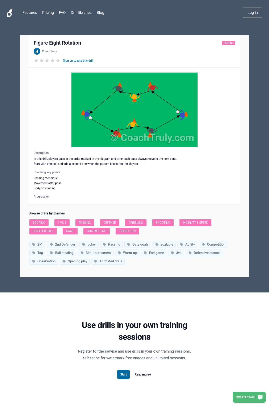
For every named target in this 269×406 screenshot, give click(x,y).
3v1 (176, 253)
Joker (89, 244)
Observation (43, 261)
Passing (228, 43)
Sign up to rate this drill (78, 60)
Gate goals (137, 244)
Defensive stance (204, 253)
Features (29, 12)
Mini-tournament (95, 253)
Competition (213, 244)
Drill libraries (81, 12)
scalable (164, 244)
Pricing (48, 12)
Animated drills (108, 261)
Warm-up (127, 253)
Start (123, 374)
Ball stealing (62, 253)
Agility (187, 244)
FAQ (62, 12)
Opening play (74, 261)
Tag (37, 253)
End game (154, 253)
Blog (100, 12)
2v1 (37, 244)
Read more (143, 374)
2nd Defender (62, 244)
